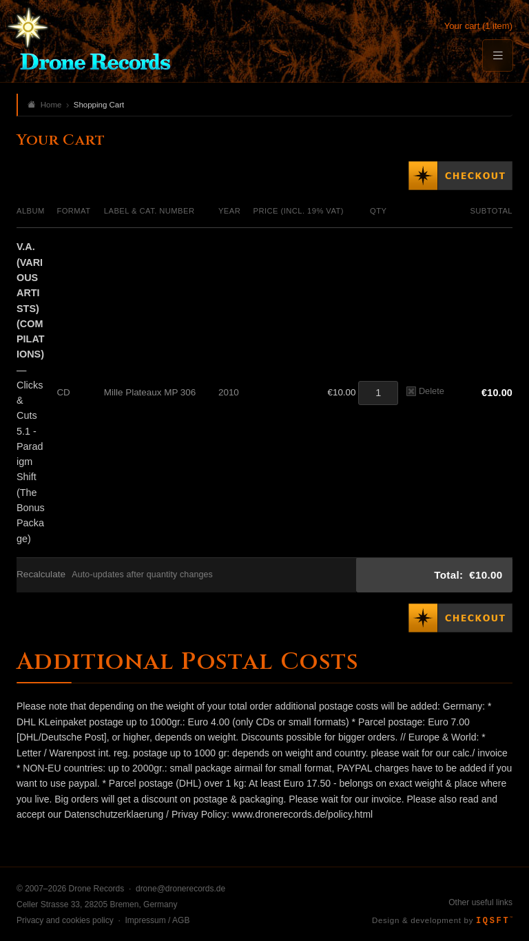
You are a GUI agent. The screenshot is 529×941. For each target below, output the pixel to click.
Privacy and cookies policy (65, 920)
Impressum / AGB (157, 920)
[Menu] (497, 55)
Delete (425, 391)
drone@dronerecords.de (180, 888)
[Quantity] (378, 393)
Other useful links (480, 902)
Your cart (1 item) (478, 26)
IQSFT (494, 921)
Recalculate (41, 574)
